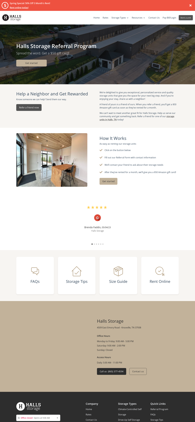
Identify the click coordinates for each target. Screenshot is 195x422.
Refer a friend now (29, 107)
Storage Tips (156, 419)
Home (89, 409)
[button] (92, 244)
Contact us (138, 371)
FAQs (153, 414)
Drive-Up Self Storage (129, 419)
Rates (88, 414)
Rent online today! (19, 7)
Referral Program (159, 409)
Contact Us (91, 419)
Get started (31, 63)
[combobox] (38, 418)
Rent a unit (186, 17)
